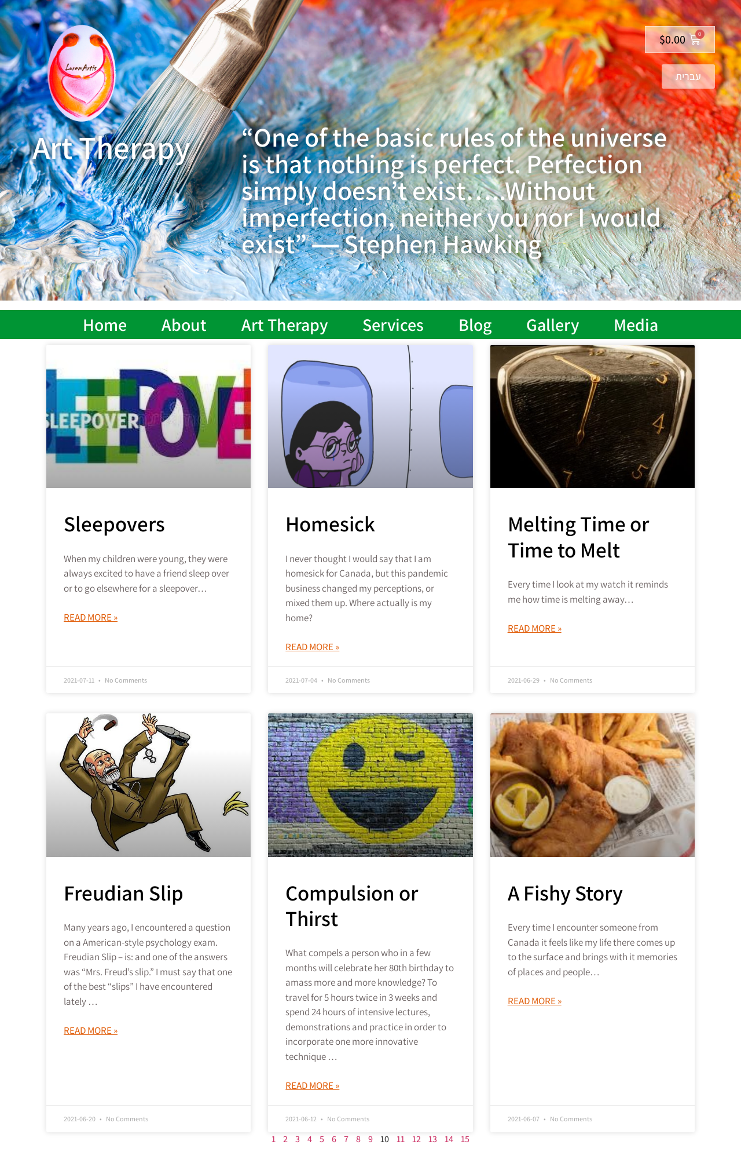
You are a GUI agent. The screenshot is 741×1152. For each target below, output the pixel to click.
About (184, 324)
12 (416, 1139)
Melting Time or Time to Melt (578, 536)
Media (636, 324)
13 (432, 1139)
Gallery (552, 324)
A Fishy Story (565, 892)
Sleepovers (114, 523)
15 (465, 1139)
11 (401, 1139)
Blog (474, 324)
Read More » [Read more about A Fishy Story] (535, 1000)
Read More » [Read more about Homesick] (312, 646)
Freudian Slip (124, 892)
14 (449, 1139)
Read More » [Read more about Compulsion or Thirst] (312, 1085)
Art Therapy (284, 324)
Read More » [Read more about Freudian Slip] (91, 1030)
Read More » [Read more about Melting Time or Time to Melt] (535, 628)
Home (105, 324)
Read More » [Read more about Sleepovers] (91, 617)
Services (393, 324)
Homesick (330, 523)
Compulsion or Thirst (351, 905)
